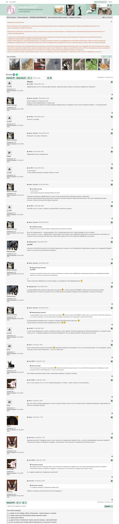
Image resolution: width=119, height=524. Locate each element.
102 (15, 89)
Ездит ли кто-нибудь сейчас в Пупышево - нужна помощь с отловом (33, 513)
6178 (15, 107)
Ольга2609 (10, 368)
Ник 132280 (10, 389)
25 (14, 352)
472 (15, 428)
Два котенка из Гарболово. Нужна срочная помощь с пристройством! (34, 520)
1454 (15, 370)
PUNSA (9, 156)
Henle (8, 349)
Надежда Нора (11, 251)
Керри (9, 426)
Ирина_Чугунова (12, 105)
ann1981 (9, 86)
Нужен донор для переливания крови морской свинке (29, 515)
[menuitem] (13, 2)
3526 (15, 254)
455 (15, 158)
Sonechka (9, 448)
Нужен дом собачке (17, 517)
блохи (9, 74)
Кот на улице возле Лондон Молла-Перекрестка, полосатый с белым (34, 522)
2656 (15, 451)
